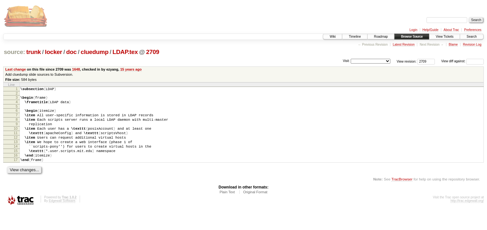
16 (16, 168)
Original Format (255, 206)
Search (472, 36)
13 (16, 151)
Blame (453, 44)
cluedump (94, 52)
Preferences (473, 30)
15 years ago (131, 69)
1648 (76, 69)
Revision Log (472, 44)
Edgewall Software (62, 215)
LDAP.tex (125, 52)
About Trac (451, 30)
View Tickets (444, 36)
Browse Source (412, 36)
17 (16, 173)
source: (14, 52)
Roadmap (381, 36)
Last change (15, 69)
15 (16, 162)
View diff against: (462, 61)
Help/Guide (430, 30)
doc (71, 52)
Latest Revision (403, 44)
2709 (152, 52)
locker (53, 52)
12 (16, 146)
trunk (33, 52)
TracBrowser (401, 193)
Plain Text (227, 206)
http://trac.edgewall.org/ (467, 215)
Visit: (346, 61)
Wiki (333, 36)
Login (413, 30)
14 (16, 157)
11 (16, 140)
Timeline (355, 36)
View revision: (407, 61)
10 (16, 135)
